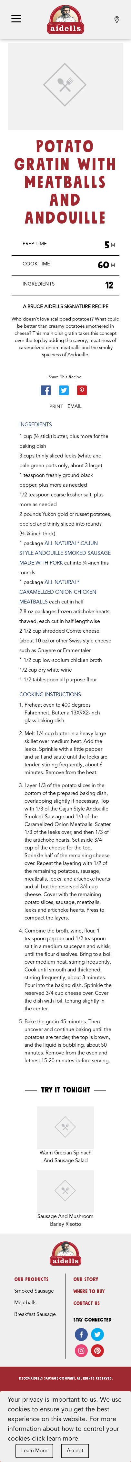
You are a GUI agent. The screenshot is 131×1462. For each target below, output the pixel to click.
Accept (75, 1451)
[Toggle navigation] (16, 19)
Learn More (34, 1451)
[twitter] (97, 1334)
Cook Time (36, 264)
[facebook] (81, 1334)
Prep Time (35, 244)
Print (56, 407)
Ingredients (39, 284)
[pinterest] (97, 1350)
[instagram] (81, 1350)
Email (74, 406)
